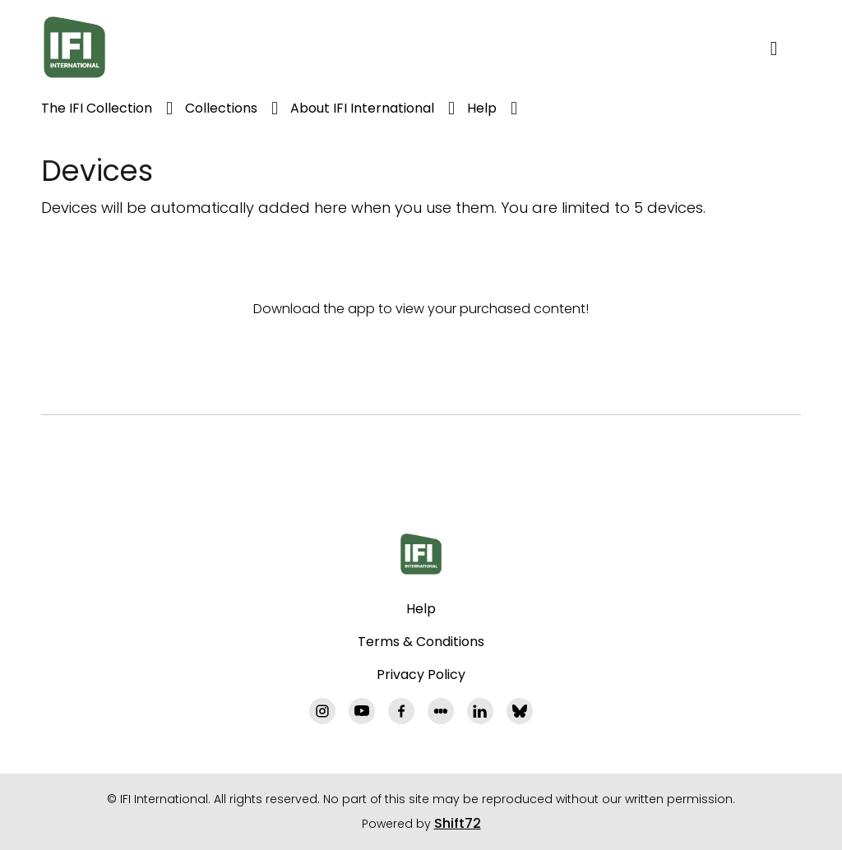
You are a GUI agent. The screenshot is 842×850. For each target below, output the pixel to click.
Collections (221, 108)
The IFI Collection (96, 108)
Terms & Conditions (421, 641)
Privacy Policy (421, 674)
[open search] (786, 47)
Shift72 (457, 823)
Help (482, 108)
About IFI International (362, 108)
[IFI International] (421, 554)
